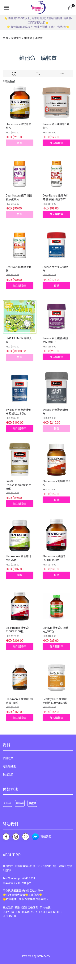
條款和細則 (9, 766)
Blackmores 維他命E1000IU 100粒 (17, 629)
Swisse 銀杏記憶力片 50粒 (18, 487)
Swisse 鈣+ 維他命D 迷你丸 (56, 126)
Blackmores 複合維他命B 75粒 (18, 558)
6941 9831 (28, 878)
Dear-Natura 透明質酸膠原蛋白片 (19, 197)
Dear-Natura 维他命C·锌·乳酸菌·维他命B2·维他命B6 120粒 (56, 197)
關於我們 (8, 907)
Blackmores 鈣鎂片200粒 (56, 483)
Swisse (9, 481)
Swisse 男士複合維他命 (55, 411)
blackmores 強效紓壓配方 (18, 126)
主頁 (5, 38)
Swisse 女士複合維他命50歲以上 (55, 340)
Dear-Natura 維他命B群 (18, 268)
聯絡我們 (8, 774)
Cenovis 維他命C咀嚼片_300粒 (55, 629)
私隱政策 (8, 758)
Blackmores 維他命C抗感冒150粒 (19, 701)
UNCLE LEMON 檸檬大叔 (19, 340)
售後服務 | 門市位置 (39, 907)
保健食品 (16, 38)
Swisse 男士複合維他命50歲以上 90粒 (18, 411)
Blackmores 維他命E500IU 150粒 (54, 558)
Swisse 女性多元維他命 (55, 268)
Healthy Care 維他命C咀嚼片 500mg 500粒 (55, 701)
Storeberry (43, 956)
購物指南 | (21, 907)
